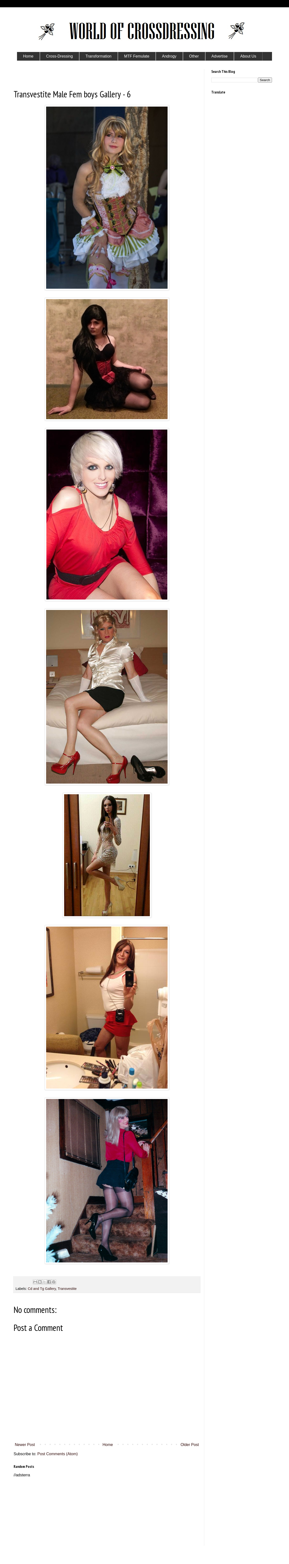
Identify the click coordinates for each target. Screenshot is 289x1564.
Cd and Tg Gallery (42, 1289)
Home (107, 1445)
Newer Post (25, 1445)
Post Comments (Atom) (57, 1454)
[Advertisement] (107, 1512)
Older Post (189, 1445)
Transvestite (67, 1289)
